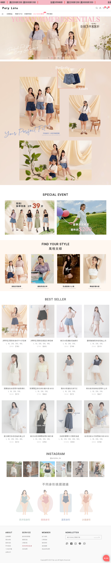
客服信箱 (24, 540)
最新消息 (8, 543)
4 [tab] (59, 58)
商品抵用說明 (46, 549)
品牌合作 (8, 552)
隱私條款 (8, 540)
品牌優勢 (8, 537)
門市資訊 (8, 546)
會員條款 (44, 543)
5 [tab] (62, 58)
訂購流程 (24, 543)
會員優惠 (44, 546)
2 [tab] (52, 58)
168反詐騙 (9, 549)
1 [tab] (49, 58)
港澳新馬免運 (27, 546)
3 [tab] (55, 58)
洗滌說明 (24, 549)
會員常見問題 (26, 537)
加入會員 (44, 537)
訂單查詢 (44, 540)
